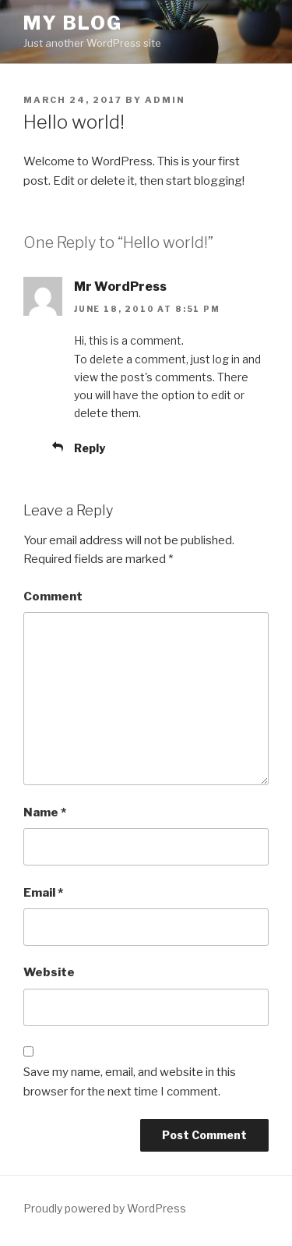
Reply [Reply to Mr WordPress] (89, 448)
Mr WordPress (120, 286)
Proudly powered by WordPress (104, 1208)
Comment (53, 596)
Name (44, 812)
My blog (72, 23)
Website (49, 972)
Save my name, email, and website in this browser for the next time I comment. (129, 1082)
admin (165, 99)
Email (43, 893)
